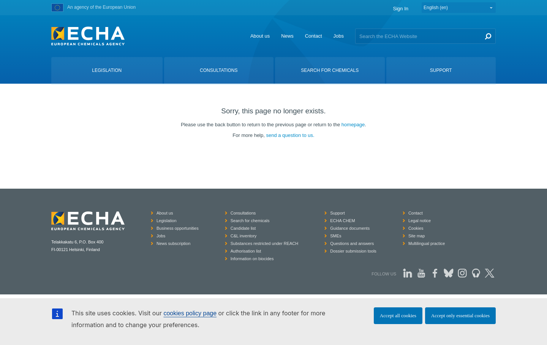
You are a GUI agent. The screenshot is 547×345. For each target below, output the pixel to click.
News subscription (173, 243)
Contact (313, 36)
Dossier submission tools (353, 251)
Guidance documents (350, 228)
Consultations (243, 213)
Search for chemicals (250, 220)
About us (260, 36)
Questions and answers (352, 243)
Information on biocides (252, 258)
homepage (353, 124)
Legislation (167, 220)
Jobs (339, 36)
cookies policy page (190, 313)
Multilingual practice (426, 243)
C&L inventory (244, 236)
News (287, 36)
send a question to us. (290, 135)
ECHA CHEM (342, 220)
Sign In (400, 8)
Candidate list (243, 228)
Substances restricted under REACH (265, 243)
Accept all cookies (398, 315)
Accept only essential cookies (460, 315)
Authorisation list (246, 251)
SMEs (335, 236)
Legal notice (419, 220)
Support (337, 213)
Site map (416, 236)
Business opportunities (178, 228)
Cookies (416, 228)
